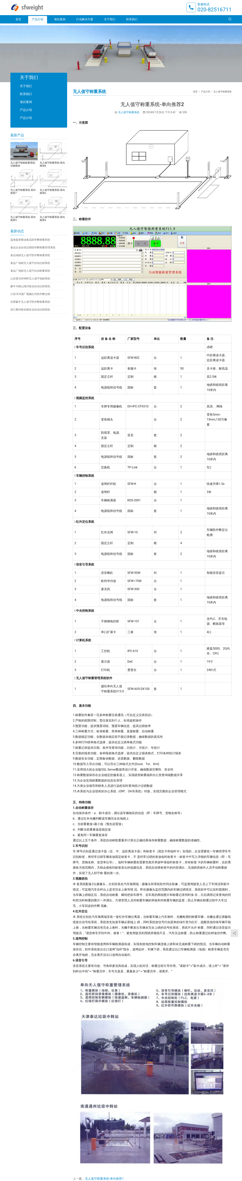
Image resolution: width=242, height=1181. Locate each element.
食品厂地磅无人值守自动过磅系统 (30, 262)
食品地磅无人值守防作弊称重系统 (30, 255)
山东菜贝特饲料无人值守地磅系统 (30, 278)
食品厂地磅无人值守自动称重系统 (30, 270)
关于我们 (109, 21)
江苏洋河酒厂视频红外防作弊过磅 (30, 294)
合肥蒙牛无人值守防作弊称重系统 (30, 301)
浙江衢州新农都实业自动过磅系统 (30, 309)
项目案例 (59, 21)
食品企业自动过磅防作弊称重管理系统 (32, 247)
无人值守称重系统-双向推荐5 (23, 219)
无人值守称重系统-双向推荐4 (52, 219)
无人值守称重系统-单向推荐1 (104, 1178)
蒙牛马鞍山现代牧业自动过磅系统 (30, 286)
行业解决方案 (84, 21)
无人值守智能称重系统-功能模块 (23, 164)
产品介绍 (37, 21)
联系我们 (131, 21)
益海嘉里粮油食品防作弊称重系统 (30, 239)
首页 (18, 21)
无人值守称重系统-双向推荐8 (52, 164)
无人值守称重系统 (128, 112)
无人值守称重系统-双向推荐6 (52, 191)
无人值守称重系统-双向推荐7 (23, 191)
